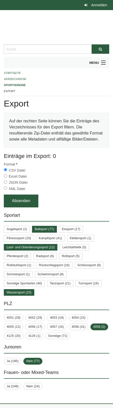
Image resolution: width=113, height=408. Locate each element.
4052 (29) (35, 317)
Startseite (12, 72)
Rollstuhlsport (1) (19, 265)
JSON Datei (18, 182)
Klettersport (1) (80, 238)
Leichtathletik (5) (74, 247)
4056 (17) (35, 327)
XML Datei (17, 189)
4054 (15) (79, 317)
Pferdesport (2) (17, 256)
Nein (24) (33, 386)
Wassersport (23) (19, 292)
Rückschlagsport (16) (54, 265)
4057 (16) (57, 327)
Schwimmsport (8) (51, 274)
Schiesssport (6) (89, 265)
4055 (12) (14, 327)
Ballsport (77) (44, 229)
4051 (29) (14, 317)
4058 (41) (79, 327)
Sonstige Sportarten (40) (24, 283)
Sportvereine (15, 85)
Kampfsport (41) (50, 238)
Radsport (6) (45, 256)
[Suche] (100, 49)
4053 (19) (57, 317)
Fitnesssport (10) (19, 238)
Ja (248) (13, 386)
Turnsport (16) (88, 283)
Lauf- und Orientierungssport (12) (31, 247)
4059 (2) (99, 327)
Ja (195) (13, 361)
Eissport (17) (71, 229)
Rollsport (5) (70, 256)
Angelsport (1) (17, 229)
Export (9, 91)
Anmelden (99, 5)
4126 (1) (34, 336)
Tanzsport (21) (60, 283)
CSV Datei (17, 170)
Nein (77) (33, 361)
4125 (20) (14, 336)
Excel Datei (18, 176)
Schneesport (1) (18, 274)
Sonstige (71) (57, 336)
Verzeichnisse (15, 78)
